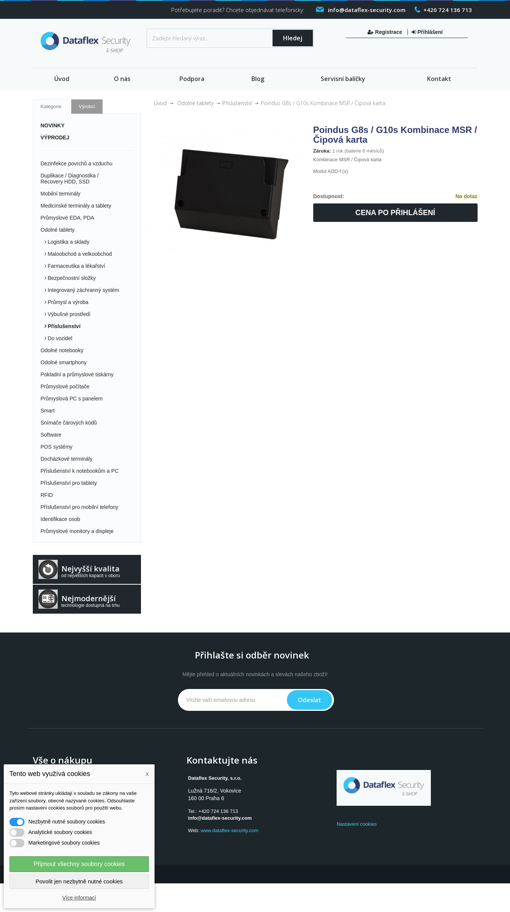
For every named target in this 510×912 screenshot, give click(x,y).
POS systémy (57, 447)
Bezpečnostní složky (71, 278)
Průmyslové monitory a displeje (77, 531)
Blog (257, 79)
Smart (48, 411)
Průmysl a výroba (67, 302)
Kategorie (51, 106)
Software (51, 435)
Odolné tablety (58, 230)
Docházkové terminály (67, 459)
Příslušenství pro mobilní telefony (79, 507)
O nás (122, 79)
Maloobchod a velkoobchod (79, 254)
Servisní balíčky (343, 79)
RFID (47, 495)
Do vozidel (59, 338)
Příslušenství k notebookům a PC (80, 471)
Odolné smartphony (64, 362)
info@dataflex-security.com (220, 818)
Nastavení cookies (357, 824)
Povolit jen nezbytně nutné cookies (79, 881)
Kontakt (439, 79)
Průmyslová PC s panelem (72, 399)
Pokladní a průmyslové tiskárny (77, 374)
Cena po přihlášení (395, 212)
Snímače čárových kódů (69, 423)
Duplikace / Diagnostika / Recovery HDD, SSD (70, 179)
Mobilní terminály (61, 194)
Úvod (61, 79)
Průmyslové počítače (65, 386)
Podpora (191, 79)
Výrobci (87, 106)
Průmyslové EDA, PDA (67, 218)
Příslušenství (63, 326)
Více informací (79, 898)
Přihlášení (427, 32)
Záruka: (322, 151)
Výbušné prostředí (68, 314)
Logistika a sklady (67, 242)
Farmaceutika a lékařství (75, 266)
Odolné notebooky (62, 350)
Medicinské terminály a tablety (76, 206)
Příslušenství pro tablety (69, 483)
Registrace (385, 32)
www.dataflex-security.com (230, 830)
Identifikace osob (60, 519)
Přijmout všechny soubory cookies (79, 864)
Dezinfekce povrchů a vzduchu (77, 163)
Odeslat (309, 700)
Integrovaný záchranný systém (82, 290)
